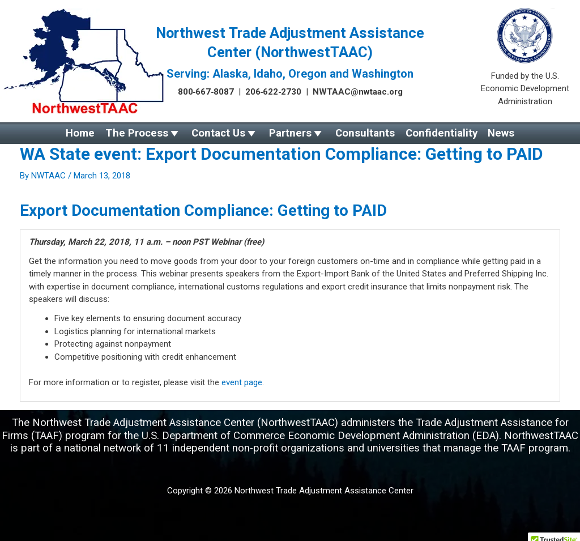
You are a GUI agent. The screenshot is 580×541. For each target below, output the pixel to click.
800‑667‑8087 (206, 92)
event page (241, 382)
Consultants (365, 133)
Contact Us (218, 133)
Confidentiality (441, 133)
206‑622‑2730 (273, 92)
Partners (290, 133)
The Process (136, 133)
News (501, 133)
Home (80, 133)
